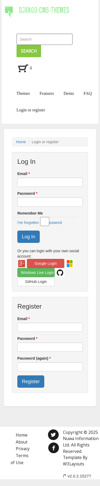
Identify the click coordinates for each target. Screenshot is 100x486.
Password (26, 193)
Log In (28, 236)
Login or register (31, 110)
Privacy (23, 449)
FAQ (87, 93)
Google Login (45, 263)
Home (21, 142)
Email (22, 174)
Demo (68, 93)
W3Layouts (73, 464)
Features (46, 93)
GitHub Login (36, 281)
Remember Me (47, 213)
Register (31, 381)
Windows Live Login (37, 272)
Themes (23, 93)
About (21, 442)
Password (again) (33, 358)
